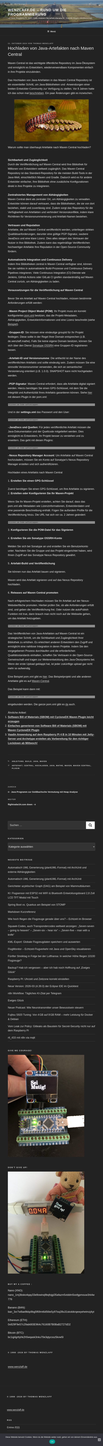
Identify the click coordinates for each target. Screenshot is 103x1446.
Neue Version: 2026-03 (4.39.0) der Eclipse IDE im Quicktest (43, 986)
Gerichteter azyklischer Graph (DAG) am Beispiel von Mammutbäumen (49, 886)
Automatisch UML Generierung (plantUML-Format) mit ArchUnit (44, 878)
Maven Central (82, 765)
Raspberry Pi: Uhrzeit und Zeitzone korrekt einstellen (38, 979)
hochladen (41, 765)
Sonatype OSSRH (43, 345)
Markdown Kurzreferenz (22, 911)
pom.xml (29, 315)
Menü (51, 31)
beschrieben (37, 93)
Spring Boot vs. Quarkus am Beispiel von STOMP (36, 904)
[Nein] (99, 1439)
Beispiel (12, 324)
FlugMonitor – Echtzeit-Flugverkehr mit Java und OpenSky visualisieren (49, 949)
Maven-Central (40, 681)
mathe (59, 765)
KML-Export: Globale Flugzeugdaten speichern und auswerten (44, 941)
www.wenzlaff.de (17, 1366)
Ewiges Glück (16, 1000)
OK (52, 1442)
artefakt (17, 765)
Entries (13, 1427)
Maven (43, 761)
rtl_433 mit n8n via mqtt (21, 1037)
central (29, 765)
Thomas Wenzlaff (43, 43)
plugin (16, 768)
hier (90, 392)
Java (35, 761)
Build (28, 761)
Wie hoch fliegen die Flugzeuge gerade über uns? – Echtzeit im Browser (50, 919)
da (66, 704)
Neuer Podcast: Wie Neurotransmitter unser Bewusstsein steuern (46, 1007)
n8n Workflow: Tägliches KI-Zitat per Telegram (34, 993)
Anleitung (18, 761)
